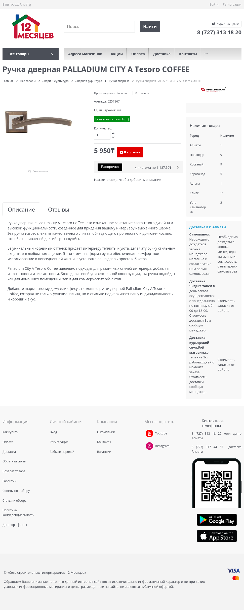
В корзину (132, 152)
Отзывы (58, 209)
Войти (214, 4)
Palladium (123, 93)
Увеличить (40, 171)
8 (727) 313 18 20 (206, 433)
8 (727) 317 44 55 (209, 447)
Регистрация (232, 4)
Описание (21, 209)
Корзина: (227, 23)
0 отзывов (142, 93)
